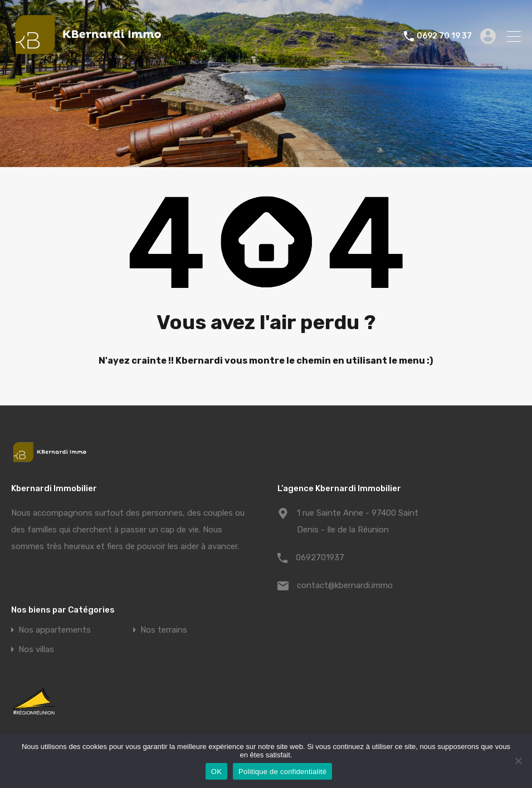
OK (216, 771)
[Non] (518, 761)
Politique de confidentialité (282, 771)
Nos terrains (163, 630)
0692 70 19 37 (444, 36)
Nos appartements (54, 630)
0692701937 (320, 557)
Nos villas (36, 649)
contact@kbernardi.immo (345, 585)
